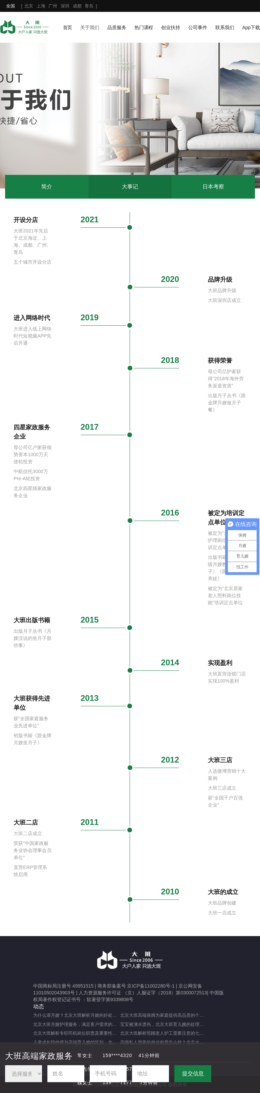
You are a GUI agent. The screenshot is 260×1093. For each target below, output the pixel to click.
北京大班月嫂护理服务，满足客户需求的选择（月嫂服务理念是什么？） (76, 1024)
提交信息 (193, 1073)
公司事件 (197, 27)
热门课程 (143, 27)
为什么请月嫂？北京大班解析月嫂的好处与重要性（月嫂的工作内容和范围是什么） (76, 1015)
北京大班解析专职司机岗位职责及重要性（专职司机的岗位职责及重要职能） (76, 1033)
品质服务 (116, 27)
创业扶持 (170, 27)
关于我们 (89, 27)
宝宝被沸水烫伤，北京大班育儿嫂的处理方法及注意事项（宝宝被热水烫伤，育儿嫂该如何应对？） (163, 1024)
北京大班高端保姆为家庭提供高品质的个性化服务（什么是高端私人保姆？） (163, 1015)
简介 (46, 186)
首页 (67, 27)
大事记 (130, 186)
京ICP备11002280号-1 (150, 986)
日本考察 (213, 186)
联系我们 (224, 27)
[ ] (51, 5)
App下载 (251, 27)
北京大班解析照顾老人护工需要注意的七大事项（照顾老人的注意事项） (163, 1033)
